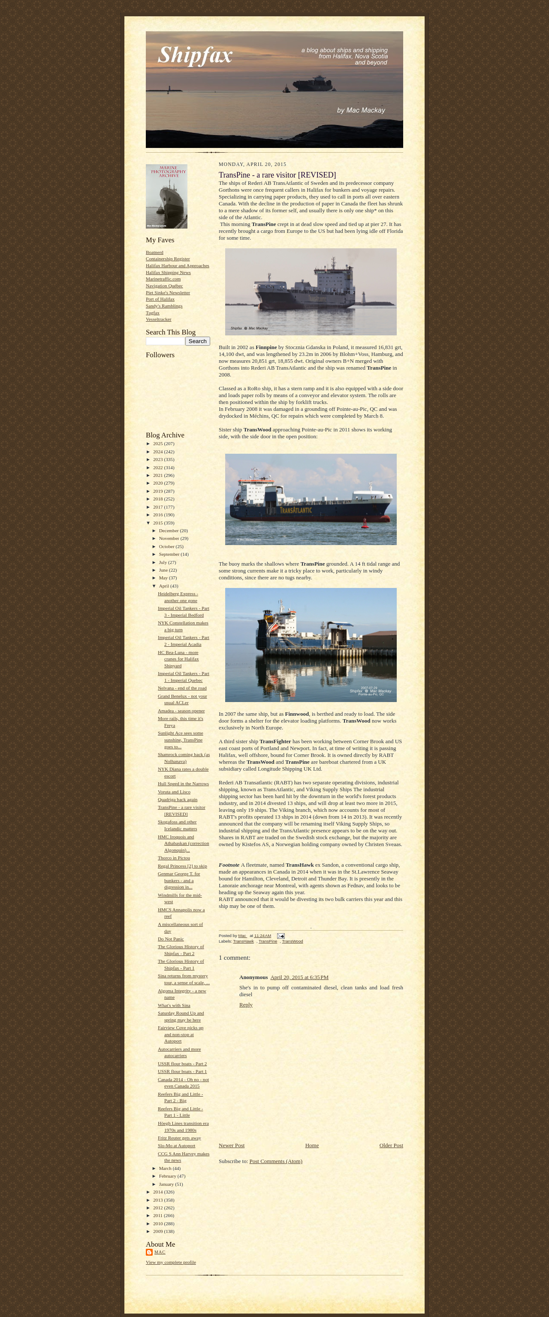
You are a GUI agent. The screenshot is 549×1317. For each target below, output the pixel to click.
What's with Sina (174, 1005)
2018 (158, 498)
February (168, 1175)
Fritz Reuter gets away (179, 1137)
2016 (158, 514)
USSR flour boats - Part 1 (182, 1071)
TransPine (268, 941)
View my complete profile (171, 1262)
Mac (160, 1252)
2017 (158, 506)
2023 (158, 459)
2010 (158, 1223)
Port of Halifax (160, 298)
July (163, 562)
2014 (158, 1191)
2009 (158, 1231)
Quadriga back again (177, 799)
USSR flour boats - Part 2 (182, 1063)
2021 (158, 475)
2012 (158, 1207)
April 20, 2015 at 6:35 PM (299, 977)
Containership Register (168, 258)
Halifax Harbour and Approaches (177, 265)
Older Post (391, 1145)
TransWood (292, 941)
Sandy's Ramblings (164, 305)
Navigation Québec (164, 285)
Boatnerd (154, 252)
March (166, 1168)
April (164, 585)
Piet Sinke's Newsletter (168, 292)
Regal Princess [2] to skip (182, 865)
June (164, 570)
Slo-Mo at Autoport (177, 1145)
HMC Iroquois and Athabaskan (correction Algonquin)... (183, 843)
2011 (158, 1215)
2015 (158, 522)
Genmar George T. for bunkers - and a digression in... (179, 880)
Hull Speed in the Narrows (183, 783)
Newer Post (231, 1145)
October (167, 546)
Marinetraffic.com (163, 278)
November (170, 538)
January (167, 1184)
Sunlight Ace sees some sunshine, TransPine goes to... (180, 739)
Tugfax (153, 312)
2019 (158, 491)
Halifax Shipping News (168, 272)
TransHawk (243, 941)
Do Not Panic (171, 938)
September (170, 554)
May (164, 577)
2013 (158, 1199)
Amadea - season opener (181, 710)
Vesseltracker (159, 319)
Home (312, 1145)
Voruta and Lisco (174, 791)
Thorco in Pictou (174, 857)
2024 (158, 451)
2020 (158, 482)
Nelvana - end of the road (182, 687)
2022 (158, 467)
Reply (246, 1004)
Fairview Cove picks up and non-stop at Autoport (180, 1034)
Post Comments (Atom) (276, 1161)
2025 (158, 443)
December (169, 530)
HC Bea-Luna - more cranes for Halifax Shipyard (178, 659)
